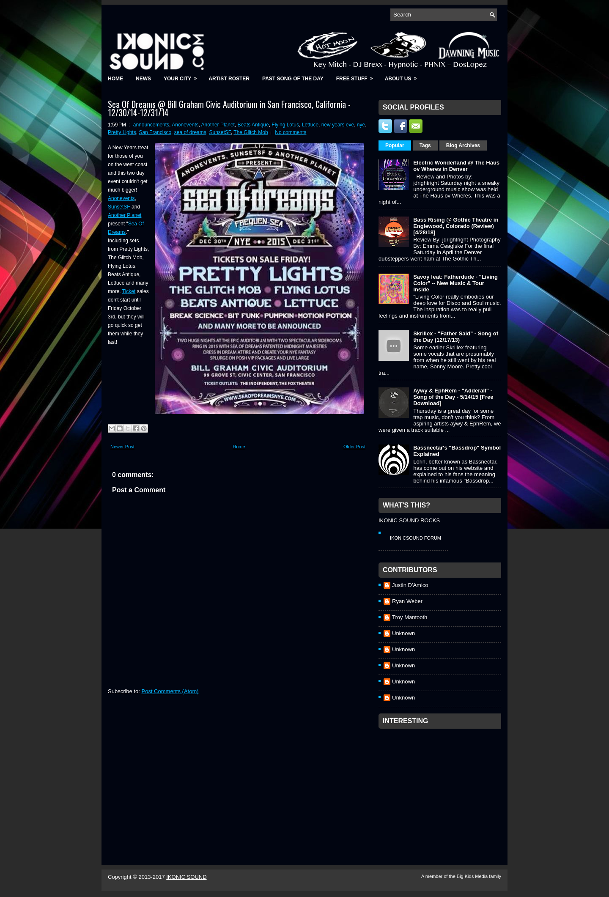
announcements (151, 125)
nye (361, 125)
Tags (425, 145)
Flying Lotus (285, 125)
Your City (183, 76)
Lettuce (310, 125)
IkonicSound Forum (415, 537)
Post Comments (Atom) (170, 691)
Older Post (354, 446)
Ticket (129, 291)
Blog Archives (463, 145)
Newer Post (122, 446)
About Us (403, 76)
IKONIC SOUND (186, 877)
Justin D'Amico (410, 585)
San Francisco (155, 132)
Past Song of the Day (293, 79)
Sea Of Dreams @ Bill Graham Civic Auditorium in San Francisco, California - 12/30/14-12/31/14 (229, 108)
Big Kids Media (473, 876)
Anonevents (185, 125)
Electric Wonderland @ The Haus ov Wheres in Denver (456, 165)
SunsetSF (219, 132)
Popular (394, 145)
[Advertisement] (442, 786)
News (143, 79)
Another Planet (218, 125)
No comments (290, 132)
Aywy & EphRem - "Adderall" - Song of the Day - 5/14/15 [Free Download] (453, 396)
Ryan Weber (407, 601)
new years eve (337, 125)
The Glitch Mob (250, 132)
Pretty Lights (122, 132)
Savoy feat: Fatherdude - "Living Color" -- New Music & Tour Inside (455, 283)
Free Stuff (357, 76)
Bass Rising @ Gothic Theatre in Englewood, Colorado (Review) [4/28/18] (455, 226)
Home (115, 79)
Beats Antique (253, 125)
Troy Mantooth (409, 617)
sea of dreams (190, 132)
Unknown (403, 633)
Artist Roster (229, 79)
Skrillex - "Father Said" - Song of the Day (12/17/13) (455, 336)
